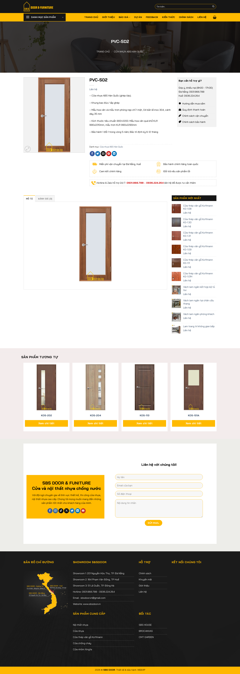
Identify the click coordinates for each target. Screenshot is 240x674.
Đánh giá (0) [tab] (45, 198)
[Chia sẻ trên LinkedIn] (114, 153)
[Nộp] (213, 6)
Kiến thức (168, 17)
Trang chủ (91, 17)
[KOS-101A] (193, 387)
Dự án (138, 17)
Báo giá (124, 17)
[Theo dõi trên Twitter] (72, 510)
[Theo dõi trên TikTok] (61, 510)
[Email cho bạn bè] (103, 153)
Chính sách (186, 17)
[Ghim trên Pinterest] (108, 153)
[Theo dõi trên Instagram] (55, 510)
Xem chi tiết (46, 423)
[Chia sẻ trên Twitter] (97, 153)
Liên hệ (201, 17)
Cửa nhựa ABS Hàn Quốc (129, 51)
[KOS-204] (95, 387)
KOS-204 (95, 415)
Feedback (152, 17)
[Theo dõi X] (66, 510)
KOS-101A (193, 415)
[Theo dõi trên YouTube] (83, 510)
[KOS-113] (144, 387)
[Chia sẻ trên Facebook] (92, 153)
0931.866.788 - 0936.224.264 (145, 182)
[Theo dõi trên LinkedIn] (77, 510)
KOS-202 (46, 415)
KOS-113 (144, 415)
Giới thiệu (108, 17)
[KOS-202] (46, 387)
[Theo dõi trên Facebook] (49, 510)
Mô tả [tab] (29, 198)
